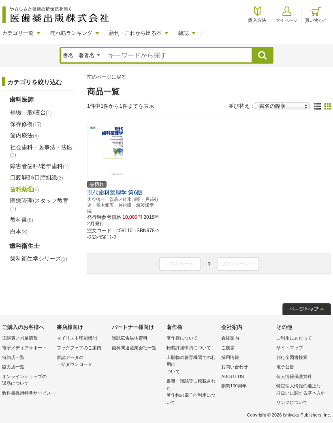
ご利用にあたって (294, 337)
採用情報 (230, 357)
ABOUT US (232, 376)
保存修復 (25, 124)
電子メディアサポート (24, 347)
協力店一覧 (13, 366)
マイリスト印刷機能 (77, 337)
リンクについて (291, 402)
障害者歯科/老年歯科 (39, 166)
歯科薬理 (24, 189)
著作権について (182, 337)
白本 (19, 231)
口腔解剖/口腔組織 (36, 177)
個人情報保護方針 (294, 376)
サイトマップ (289, 347)
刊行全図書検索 (291, 357)
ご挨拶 (228, 347)
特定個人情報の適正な (301, 390)
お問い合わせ (234, 366)
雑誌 (183, 33)
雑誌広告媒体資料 (129, 337)
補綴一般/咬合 (31, 112)
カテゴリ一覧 (18, 33)
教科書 (21, 219)
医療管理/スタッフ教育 (39, 204)
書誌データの (82, 361)
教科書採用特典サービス (26, 393)
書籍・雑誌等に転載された (191, 392)
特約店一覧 (13, 357)
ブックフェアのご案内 (79, 347)
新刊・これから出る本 (135, 33)
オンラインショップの (27, 380)
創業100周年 (233, 385)
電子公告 (285, 366)
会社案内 (230, 337)
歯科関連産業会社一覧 (134, 347)
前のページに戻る (106, 77)
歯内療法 (24, 135)
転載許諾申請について (188, 347)
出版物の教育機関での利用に (191, 365)
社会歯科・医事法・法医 (41, 151)
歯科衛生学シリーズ (38, 258)
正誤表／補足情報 (20, 337)
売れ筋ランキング (71, 33)
